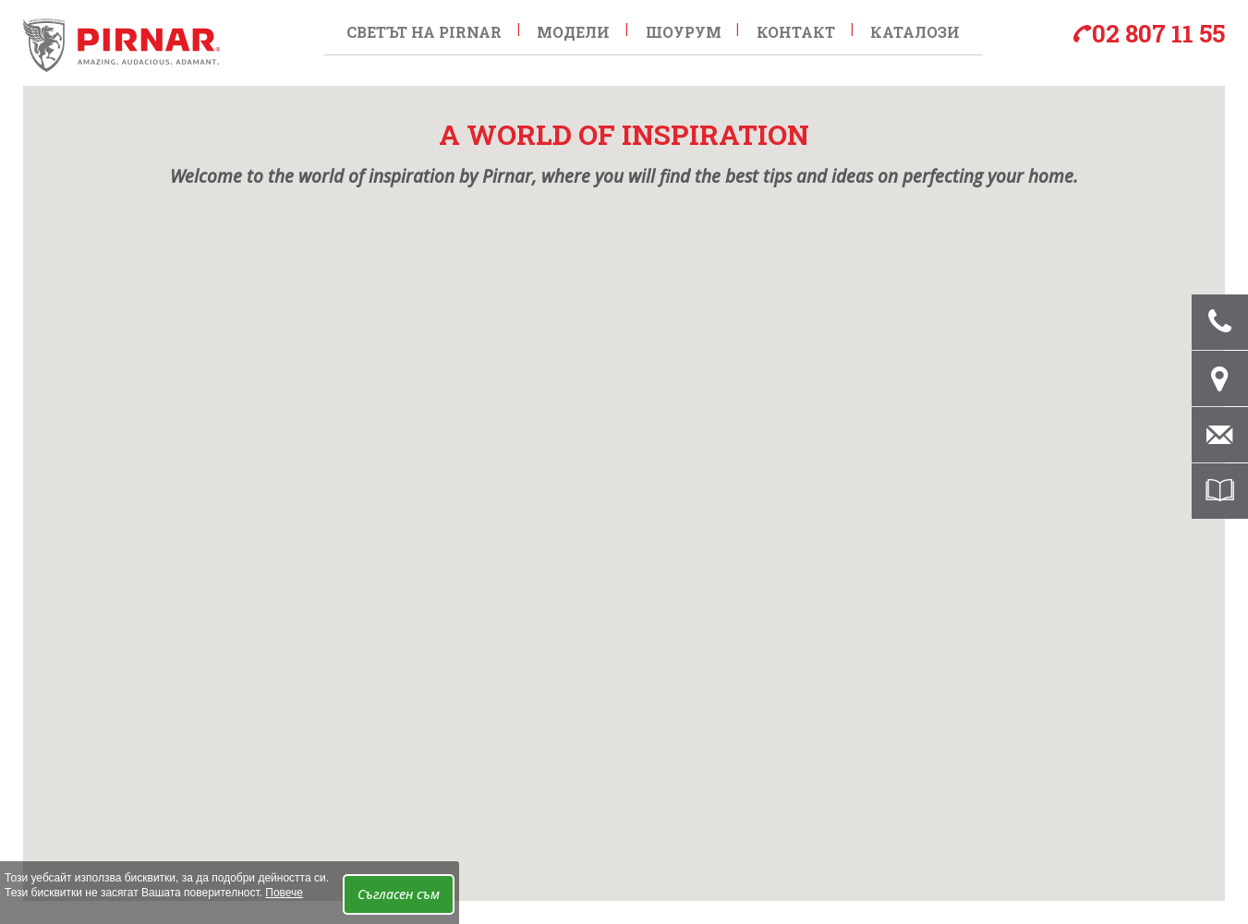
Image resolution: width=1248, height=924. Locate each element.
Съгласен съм (398, 894)
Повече (284, 892)
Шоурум (674, 29)
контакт (784, 29)
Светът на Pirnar (421, 29)
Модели (567, 29)
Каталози (900, 29)
